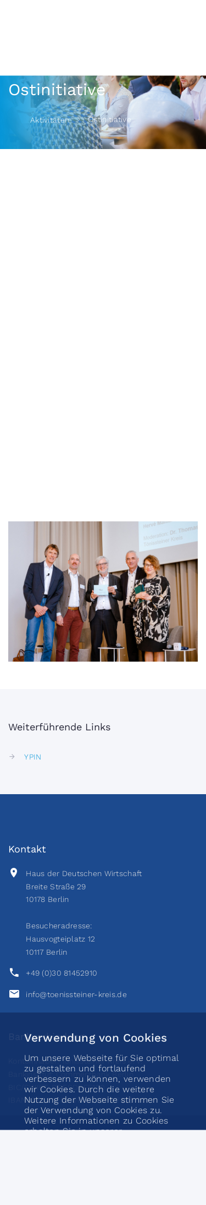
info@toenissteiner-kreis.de (76, 994)
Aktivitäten (49, 119)
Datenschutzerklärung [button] (72, 1143)
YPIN (32, 756)
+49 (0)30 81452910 (61, 973)
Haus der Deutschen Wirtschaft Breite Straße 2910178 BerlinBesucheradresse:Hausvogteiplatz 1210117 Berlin (84, 912)
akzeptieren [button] (102, 1181)
